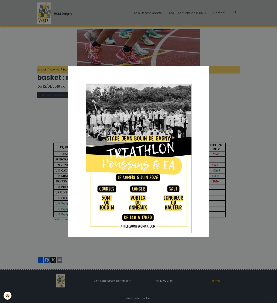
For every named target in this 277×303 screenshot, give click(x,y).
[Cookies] (7, 296)
